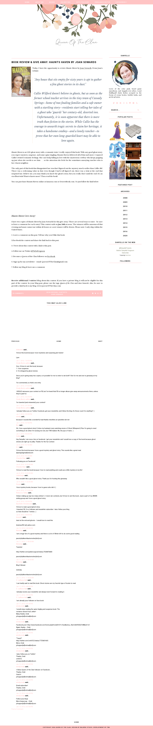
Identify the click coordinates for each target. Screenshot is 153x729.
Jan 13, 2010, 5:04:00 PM (24, 648)
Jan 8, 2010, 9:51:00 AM (24, 456)
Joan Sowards (85, 68)
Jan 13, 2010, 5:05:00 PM (24, 664)
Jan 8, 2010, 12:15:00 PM (24, 490)
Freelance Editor (102, 2)
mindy (18, 417)
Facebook (51, 256)
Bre (17, 425)
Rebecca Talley (22, 493)
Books (52, 2)
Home (27, 2)
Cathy (18, 436)
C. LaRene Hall (21, 580)
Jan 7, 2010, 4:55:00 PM (24, 434)
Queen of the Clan (63, 727)
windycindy (20, 606)
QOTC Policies (82, 2)
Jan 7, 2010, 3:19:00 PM (24, 386)
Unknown (19, 350)
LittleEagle (20, 475)
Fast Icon (128, 255)
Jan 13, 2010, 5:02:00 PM (24, 633)
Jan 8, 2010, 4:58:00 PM (24, 515)
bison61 (19, 517)
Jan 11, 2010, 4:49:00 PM (24, 595)
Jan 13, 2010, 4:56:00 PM (24, 619)
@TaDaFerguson (38, 251)
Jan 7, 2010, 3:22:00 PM (24, 397)
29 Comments (18, 293)
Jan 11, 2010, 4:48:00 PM (24, 586)
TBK (108, 727)
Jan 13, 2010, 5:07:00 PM (24, 707)
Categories (121, 2)
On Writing (65, 2)
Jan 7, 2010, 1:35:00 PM (24, 361)
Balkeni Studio (86, 727)
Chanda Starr (21, 458)
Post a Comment (17, 709)
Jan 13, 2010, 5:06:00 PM (24, 680)
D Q (17, 447)
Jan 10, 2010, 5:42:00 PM (24, 528)
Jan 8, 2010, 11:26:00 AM (24, 482)
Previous (15, 341)
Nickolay (19, 530)
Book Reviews (52, 292)
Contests (63, 292)
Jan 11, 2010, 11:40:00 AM (25, 541)
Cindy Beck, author (23, 363)
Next (100, 341)
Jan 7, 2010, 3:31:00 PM (24, 405)
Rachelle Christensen (24, 504)
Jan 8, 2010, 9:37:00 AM (24, 445)
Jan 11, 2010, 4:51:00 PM (24, 604)
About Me (39, 2)
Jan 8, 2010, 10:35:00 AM (24, 473)
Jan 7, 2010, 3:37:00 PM (24, 423)
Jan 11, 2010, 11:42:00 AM (25, 560)
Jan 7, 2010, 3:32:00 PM (24, 414)
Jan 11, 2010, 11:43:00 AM (25, 578)
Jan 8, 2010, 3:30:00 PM (24, 501)
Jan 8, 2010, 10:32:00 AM (24, 464)
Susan (18, 484)
